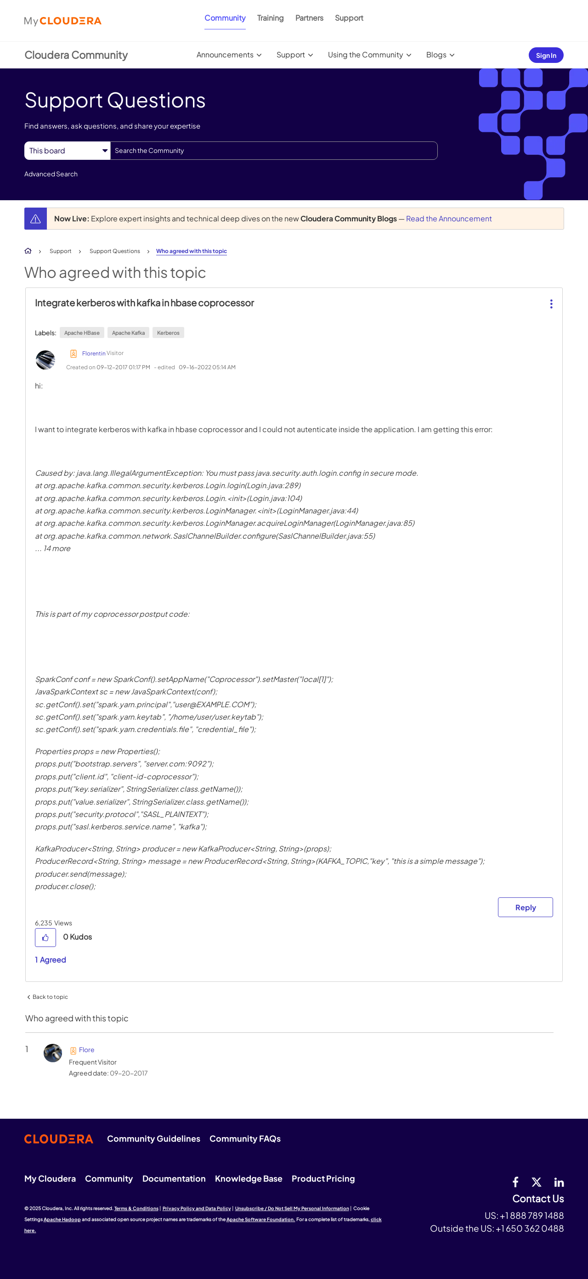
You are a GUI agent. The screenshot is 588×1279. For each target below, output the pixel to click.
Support (349, 18)
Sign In (546, 55)
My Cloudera (50, 1178)
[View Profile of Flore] (87, 1049)
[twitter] (536, 1182)
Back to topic (50, 996)
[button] (550, 297)
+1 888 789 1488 (532, 1215)
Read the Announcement (449, 218)
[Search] (274, 150)
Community (225, 18)
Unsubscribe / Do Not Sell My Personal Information (292, 1208)
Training (270, 18)
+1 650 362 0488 (530, 1228)
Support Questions (115, 251)
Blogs (436, 54)
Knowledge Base (249, 1178)
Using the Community (365, 54)
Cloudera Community (76, 54)
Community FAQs (245, 1138)
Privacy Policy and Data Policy (197, 1208)
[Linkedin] (559, 1182)
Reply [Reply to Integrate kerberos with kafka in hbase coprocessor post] (525, 907)
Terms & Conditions (136, 1208)
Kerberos (168, 333)
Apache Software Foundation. (260, 1219)
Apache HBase (82, 333)
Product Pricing (323, 1178)
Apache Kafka (128, 333)
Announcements (225, 54)
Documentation (174, 1178)
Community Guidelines (153, 1138)
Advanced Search (51, 173)
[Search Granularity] (67, 150)
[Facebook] (515, 1182)
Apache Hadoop (62, 1219)
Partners (309, 18)
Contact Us (538, 1199)
